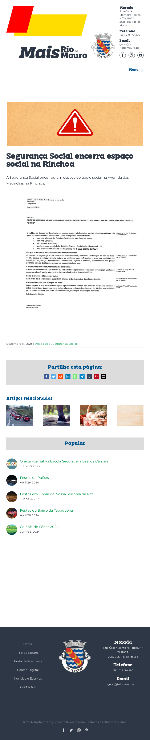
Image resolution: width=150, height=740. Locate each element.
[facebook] (122, 55)
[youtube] (140, 55)
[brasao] (103, 45)
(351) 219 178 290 (129, 34)
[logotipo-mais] (53, 52)
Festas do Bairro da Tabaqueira (46, 510)
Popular (75, 443)
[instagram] (132, 55)
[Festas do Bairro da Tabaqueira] (11, 510)
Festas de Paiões (34, 478)
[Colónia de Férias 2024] (11, 527)
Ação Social (43, 343)
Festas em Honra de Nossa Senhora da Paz (56, 494)
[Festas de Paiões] (11, 478)
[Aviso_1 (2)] (75, 124)
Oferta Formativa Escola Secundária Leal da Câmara (64, 461)
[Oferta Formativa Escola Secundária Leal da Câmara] (11, 461)
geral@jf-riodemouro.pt (129, 46)
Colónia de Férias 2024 (39, 527)
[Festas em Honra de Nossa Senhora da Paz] (11, 494)
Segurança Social (65, 343)
